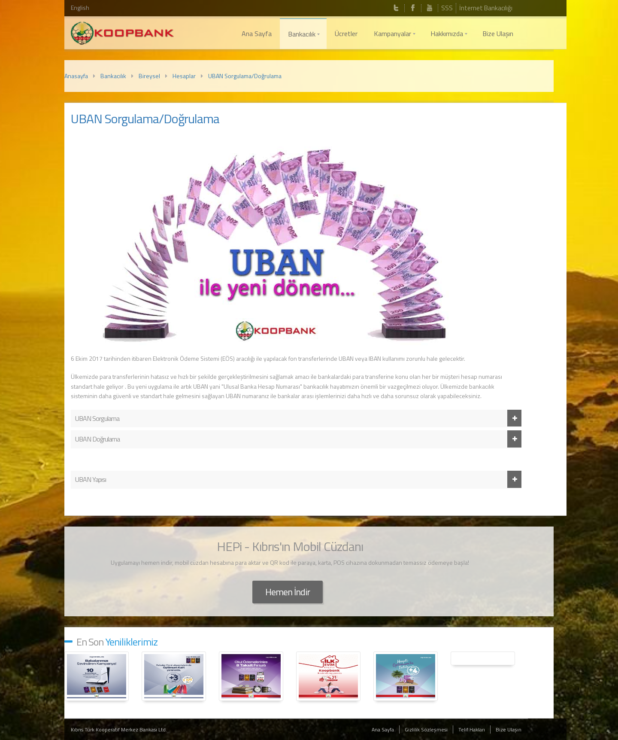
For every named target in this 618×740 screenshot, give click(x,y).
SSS (447, 8)
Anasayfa (76, 75)
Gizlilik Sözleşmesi (426, 729)
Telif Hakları (471, 729)
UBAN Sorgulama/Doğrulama (245, 75)
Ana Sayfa (383, 729)
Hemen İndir (287, 592)
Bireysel (149, 75)
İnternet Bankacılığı (485, 8)
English (80, 7)
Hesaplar (184, 75)
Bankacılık (113, 75)
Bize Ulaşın (508, 729)
